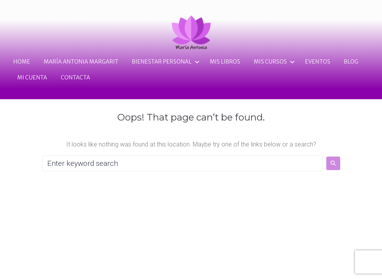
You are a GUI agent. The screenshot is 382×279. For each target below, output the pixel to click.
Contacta (75, 77)
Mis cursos (270, 61)
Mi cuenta (32, 77)
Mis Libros (225, 61)
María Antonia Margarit (81, 61)
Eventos (317, 61)
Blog (351, 61)
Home (22, 61)
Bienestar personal (162, 61)
